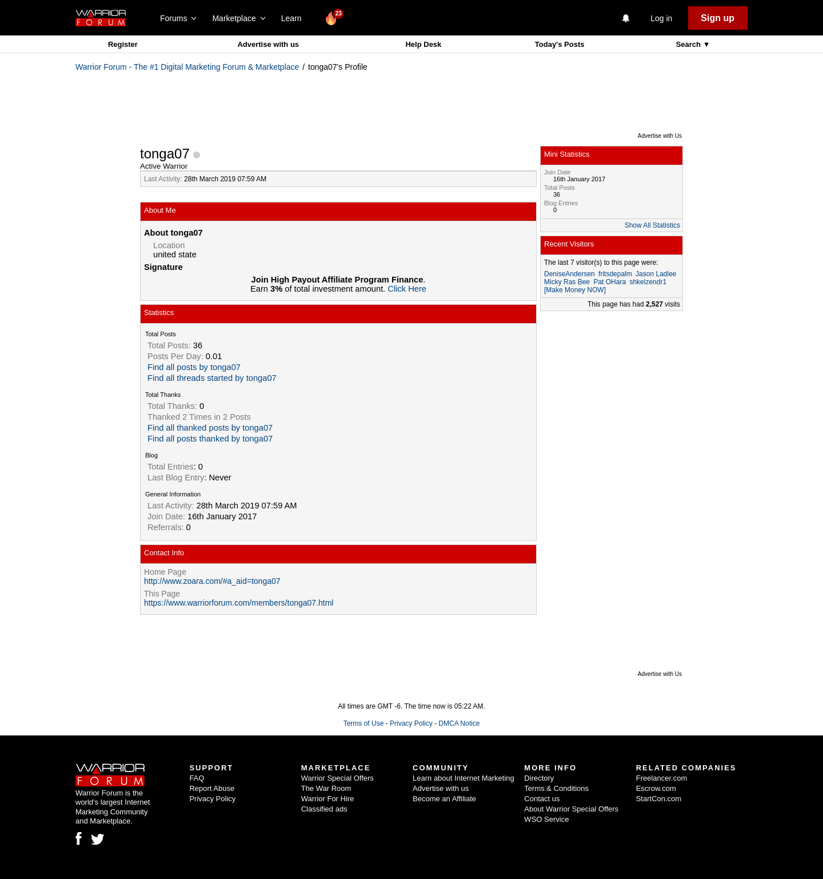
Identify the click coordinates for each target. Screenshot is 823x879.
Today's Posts (560, 44)
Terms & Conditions (556, 788)
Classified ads (324, 809)
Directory (539, 778)
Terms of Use (363, 723)
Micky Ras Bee (567, 282)
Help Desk (423, 44)
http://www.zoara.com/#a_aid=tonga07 (212, 581)
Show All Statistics (652, 225)
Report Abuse (211, 788)
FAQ (196, 778)
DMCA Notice (459, 723)
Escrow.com (656, 788)
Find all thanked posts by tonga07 (210, 427)
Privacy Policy (411, 723)
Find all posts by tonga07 (194, 367)
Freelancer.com (662, 778)
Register (123, 44)
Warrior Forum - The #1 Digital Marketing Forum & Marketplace (187, 66)
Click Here (406, 288)
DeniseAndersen (569, 274)
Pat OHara (609, 282)
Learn (294, 18)
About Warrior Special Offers (571, 809)
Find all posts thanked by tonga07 (210, 438)
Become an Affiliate (444, 798)
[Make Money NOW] (575, 290)
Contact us (542, 798)
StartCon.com (658, 798)
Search (689, 44)
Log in (661, 18)
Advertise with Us (660, 136)
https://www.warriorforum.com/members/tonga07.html (238, 602)
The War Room (326, 788)
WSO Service (546, 819)
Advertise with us (268, 44)
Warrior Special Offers (337, 778)
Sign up (717, 18)
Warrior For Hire (327, 798)
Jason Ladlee (656, 274)
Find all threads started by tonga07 (212, 378)
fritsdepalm (615, 274)
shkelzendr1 (647, 282)
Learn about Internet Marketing (463, 778)
